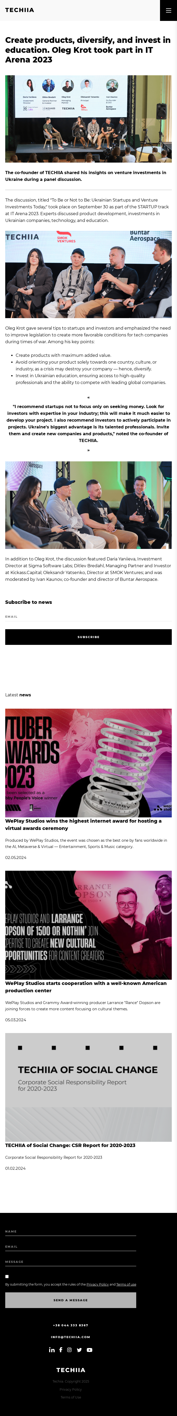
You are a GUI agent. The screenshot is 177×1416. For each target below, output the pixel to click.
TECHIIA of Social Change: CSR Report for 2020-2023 (70, 1145)
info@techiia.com (70, 1337)
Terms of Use (71, 1397)
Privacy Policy (71, 1389)
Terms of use (126, 1284)
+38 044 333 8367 (70, 1325)
